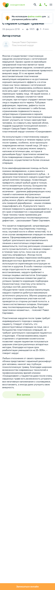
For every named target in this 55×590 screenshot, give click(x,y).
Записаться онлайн (27, 586)
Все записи (23, 394)
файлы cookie (35, 16)
